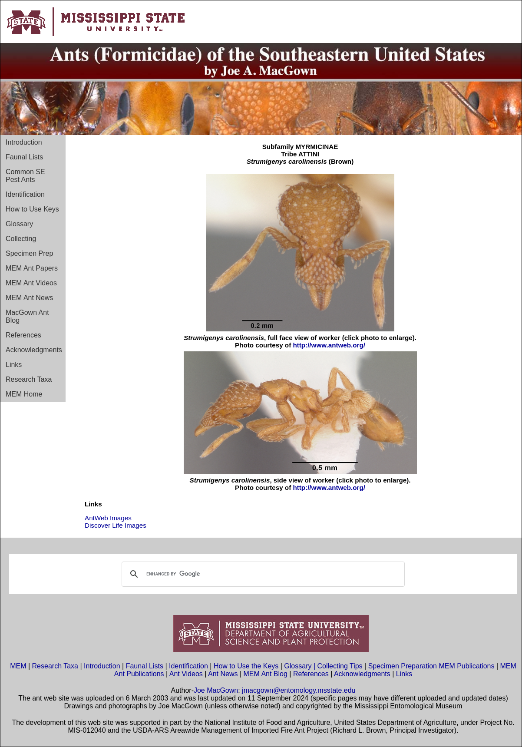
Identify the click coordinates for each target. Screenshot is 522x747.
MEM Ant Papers (32, 268)
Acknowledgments (34, 350)
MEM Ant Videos (31, 283)
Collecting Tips (340, 666)
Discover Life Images (115, 525)
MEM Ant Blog (265, 674)
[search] (261, 574)
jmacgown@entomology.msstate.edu (298, 690)
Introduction (24, 142)
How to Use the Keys (247, 666)
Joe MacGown (216, 690)
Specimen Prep (29, 253)
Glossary (19, 224)
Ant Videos (186, 674)
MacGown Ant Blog (27, 316)
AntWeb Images (108, 518)
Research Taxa (29, 379)
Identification (25, 194)
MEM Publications (466, 666)
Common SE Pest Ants (25, 175)
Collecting (21, 238)
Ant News (223, 674)
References (23, 335)
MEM (18, 666)
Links (14, 364)
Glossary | (300, 666)
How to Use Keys (32, 209)
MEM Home (24, 394)
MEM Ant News (29, 297)
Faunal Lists (24, 157)
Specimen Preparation (402, 666)
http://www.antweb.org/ (329, 345)
